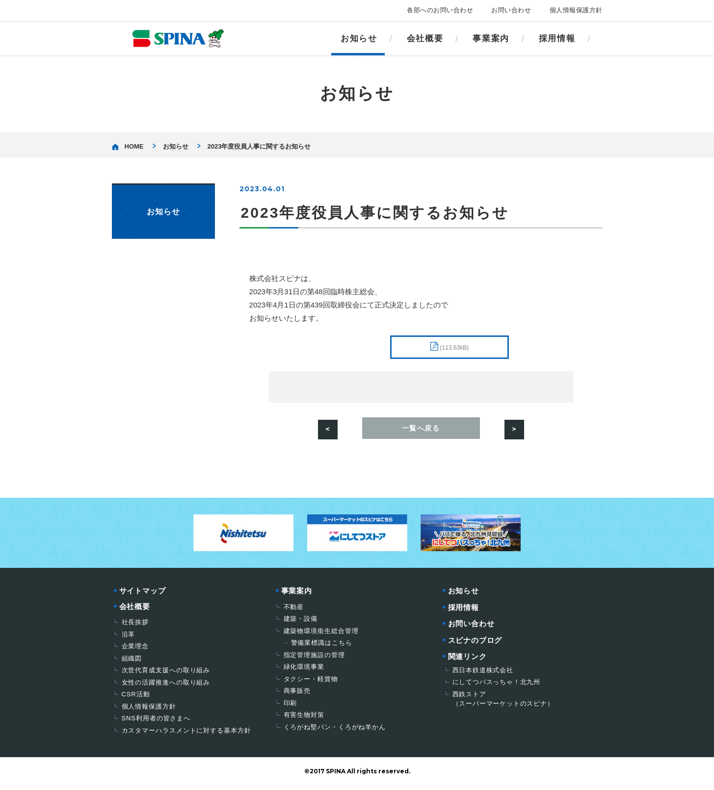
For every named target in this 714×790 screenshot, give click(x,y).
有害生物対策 (304, 719)
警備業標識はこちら (321, 647)
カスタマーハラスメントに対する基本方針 (186, 735)
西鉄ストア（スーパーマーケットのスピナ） (503, 703)
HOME (134, 146)
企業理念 (135, 650)
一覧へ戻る (421, 431)
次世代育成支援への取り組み (166, 674)
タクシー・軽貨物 (311, 683)
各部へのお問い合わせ (440, 10)
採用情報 (557, 38)
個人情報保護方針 (576, 10)
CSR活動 (136, 698)
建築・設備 (301, 623)
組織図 (132, 662)
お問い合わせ (511, 10)
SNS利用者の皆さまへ (156, 722)
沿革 (128, 638)
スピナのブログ (475, 644)
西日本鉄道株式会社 (482, 674)
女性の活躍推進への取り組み (166, 686)
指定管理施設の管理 (314, 659)
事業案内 (491, 38)
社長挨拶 (135, 626)
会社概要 (425, 38)
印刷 (290, 707)
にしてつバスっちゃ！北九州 (496, 686)
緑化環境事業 (304, 671)
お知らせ (359, 38)
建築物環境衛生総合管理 (321, 635)
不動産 (294, 611)
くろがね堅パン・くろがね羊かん (335, 731)
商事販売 (297, 695)
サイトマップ (142, 595)
